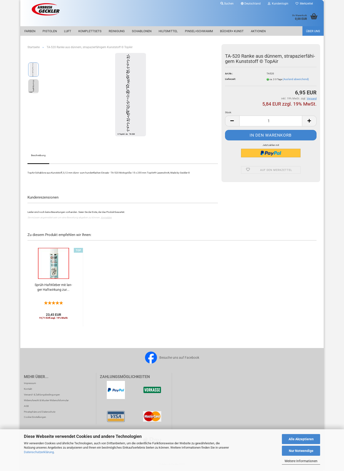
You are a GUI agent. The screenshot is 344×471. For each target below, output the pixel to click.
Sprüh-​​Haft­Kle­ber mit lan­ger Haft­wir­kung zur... (53, 287)
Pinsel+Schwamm (199, 31)
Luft (67, 31)
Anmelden (106, 217)
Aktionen (258, 31)
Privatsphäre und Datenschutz (39, 411)
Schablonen (141, 31)
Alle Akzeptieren (301, 439)
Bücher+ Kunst (232, 31)
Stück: (228, 112)
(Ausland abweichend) (296, 79)
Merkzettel (304, 3)
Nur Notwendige (301, 451)
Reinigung (117, 31)
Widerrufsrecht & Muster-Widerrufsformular (46, 400)
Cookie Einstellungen (35, 417)
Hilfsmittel (168, 31)
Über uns (313, 31)
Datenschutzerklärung (39, 452)
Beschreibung (38, 155)
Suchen (227, 3)
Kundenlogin (278, 3)
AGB (26, 406)
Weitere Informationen (301, 461)
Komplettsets (90, 31)
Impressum (30, 383)
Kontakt (28, 389)
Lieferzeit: (230, 79)
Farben (29, 31)
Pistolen (50, 31)
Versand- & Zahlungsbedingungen (42, 394)
